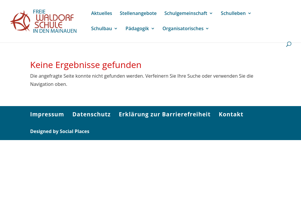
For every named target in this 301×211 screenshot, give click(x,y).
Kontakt (231, 114)
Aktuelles (101, 13)
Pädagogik (137, 29)
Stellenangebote (138, 13)
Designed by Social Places (59, 131)
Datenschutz (91, 114)
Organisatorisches (183, 29)
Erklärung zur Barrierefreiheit (164, 114)
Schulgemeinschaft (185, 13)
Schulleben (233, 13)
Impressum (47, 114)
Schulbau (101, 29)
